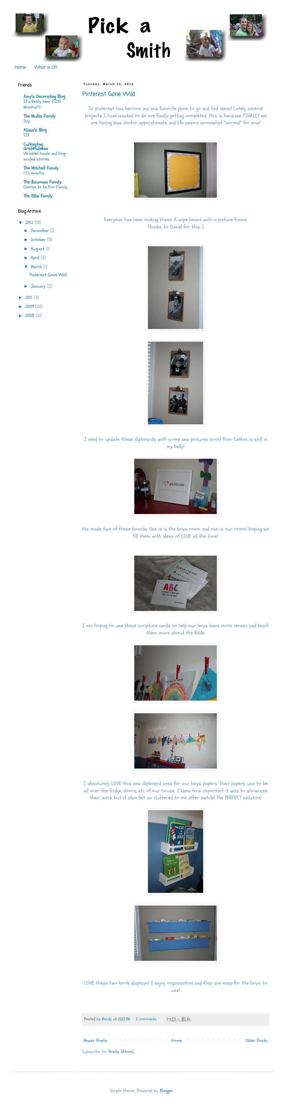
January (39, 286)
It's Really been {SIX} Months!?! (42, 104)
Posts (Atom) (121, 1051)
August (38, 249)
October (39, 239)
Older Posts (257, 1040)
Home (20, 68)
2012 (30, 222)
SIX (26, 135)
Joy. (26, 121)
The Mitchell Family (41, 168)
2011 (29, 297)
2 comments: (147, 1019)
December (40, 230)
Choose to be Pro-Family (45, 187)
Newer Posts (95, 1040)
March (37, 267)
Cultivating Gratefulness (35, 146)
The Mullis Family (39, 116)
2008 (30, 315)
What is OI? (45, 68)
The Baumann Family (42, 182)
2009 (30, 306)
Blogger (166, 1090)
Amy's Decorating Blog (44, 96)
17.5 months (33, 173)
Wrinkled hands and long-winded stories (45, 156)
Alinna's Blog (34, 130)
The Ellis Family (37, 196)
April (36, 258)
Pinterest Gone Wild (108, 94)
